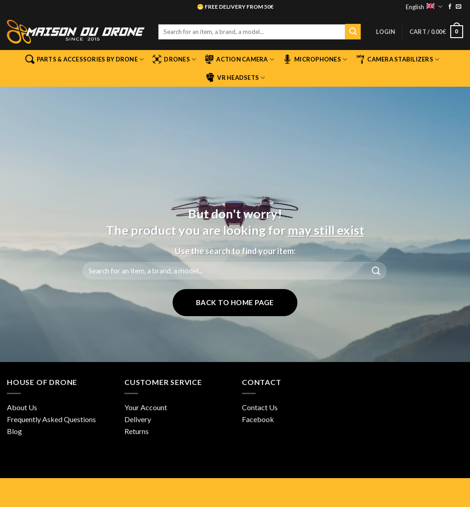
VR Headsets (235, 77)
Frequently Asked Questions (51, 419)
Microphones (315, 59)
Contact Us (260, 407)
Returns (136, 431)
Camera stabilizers (397, 59)
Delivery (137, 419)
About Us (22, 407)
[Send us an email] (458, 7)
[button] (385, 31)
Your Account (145, 407)
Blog (14, 431)
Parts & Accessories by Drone (84, 59)
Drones (174, 59)
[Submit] (353, 31)
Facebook (258, 419)
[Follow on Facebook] (450, 7)
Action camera (239, 59)
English (424, 6)
